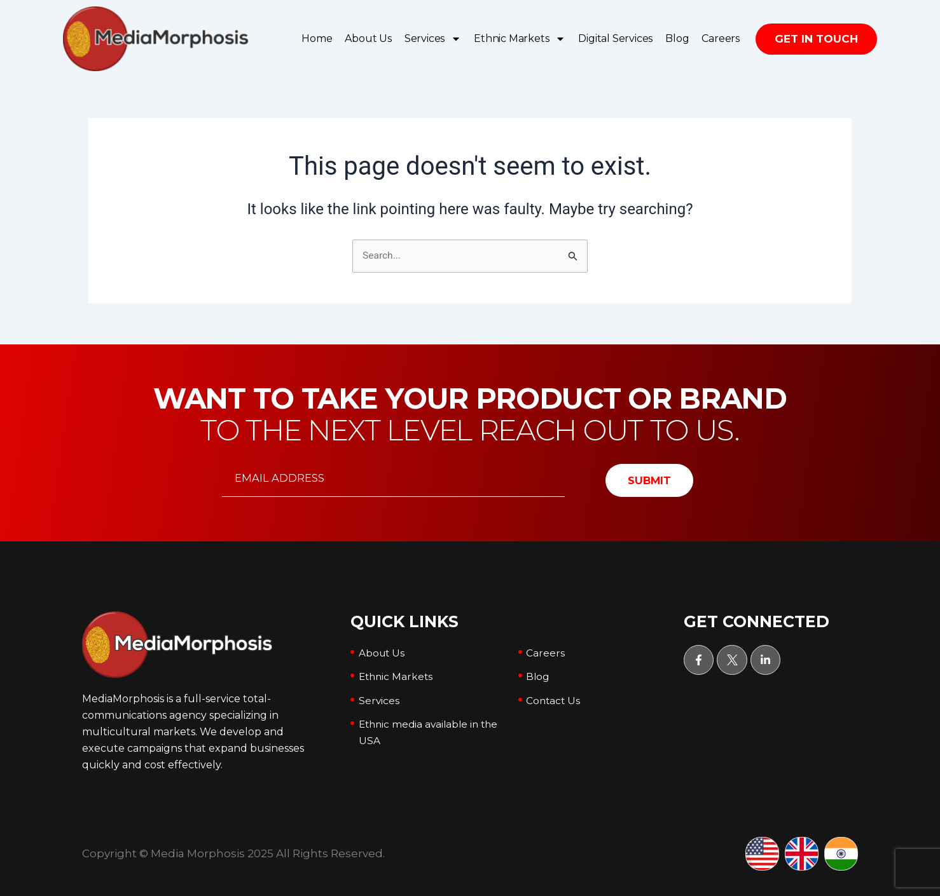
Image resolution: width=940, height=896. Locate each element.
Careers (721, 38)
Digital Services (615, 38)
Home (316, 38)
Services (432, 38)
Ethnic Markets (519, 38)
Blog (677, 38)
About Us (368, 38)
